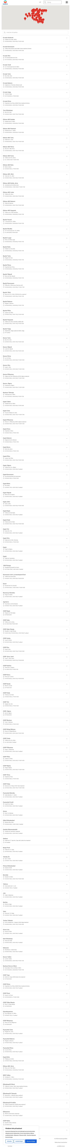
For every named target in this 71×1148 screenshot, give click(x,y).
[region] (21, 1135)
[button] (33, 18)
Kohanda (9, 1141)
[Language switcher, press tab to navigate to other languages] (40, 2)
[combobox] (52, 2)
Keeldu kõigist (19, 1141)
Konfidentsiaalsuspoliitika (60, 1138)
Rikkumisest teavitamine (61, 1142)
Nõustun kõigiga (31, 1141)
